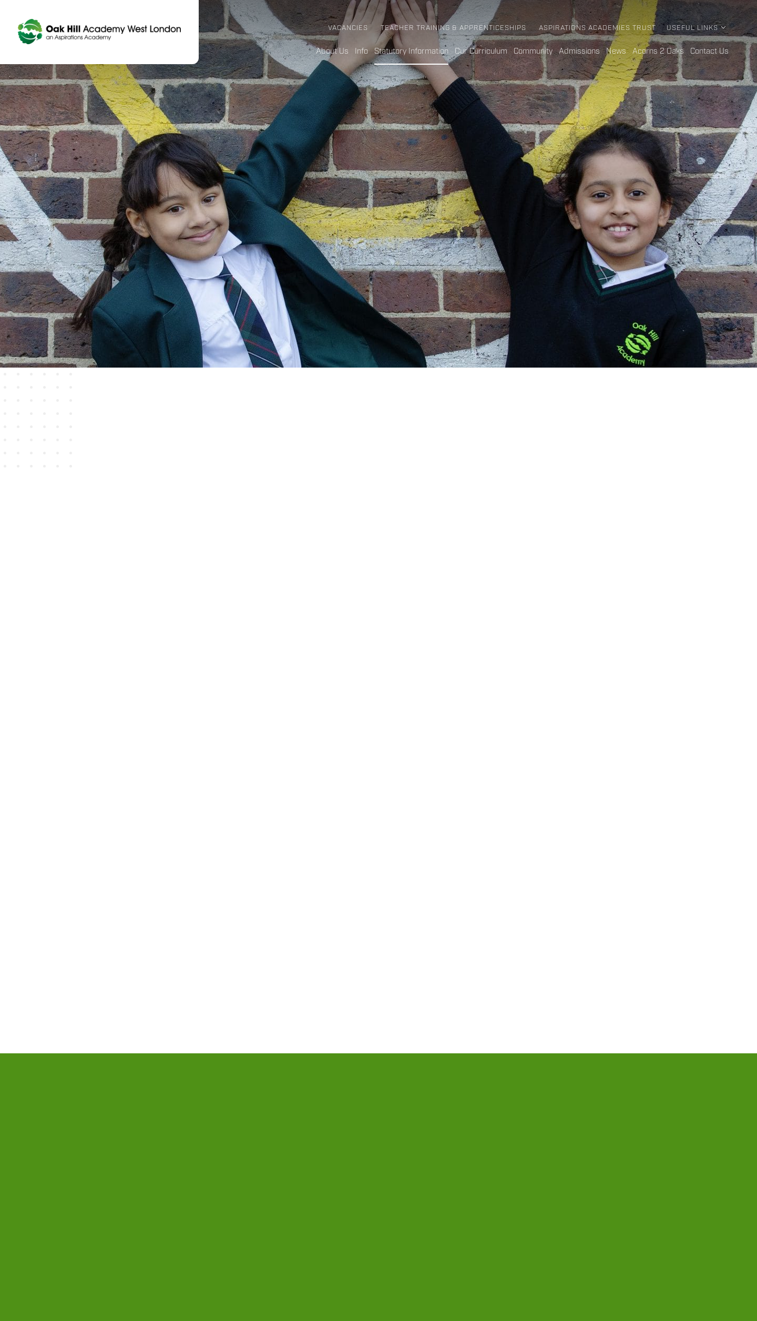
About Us (332, 51)
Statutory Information (411, 51)
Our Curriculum (481, 51)
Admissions (579, 51)
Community (533, 51)
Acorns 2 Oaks (658, 51)
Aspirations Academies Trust (597, 28)
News (616, 51)
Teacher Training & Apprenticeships (453, 28)
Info (361, 51)
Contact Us (709, 51)
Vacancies (348, 28)
